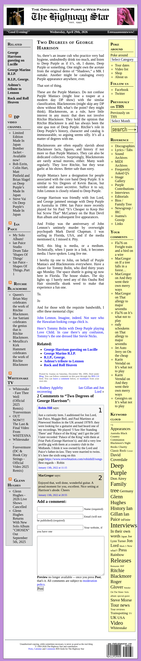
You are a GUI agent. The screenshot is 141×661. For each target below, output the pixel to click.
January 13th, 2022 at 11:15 (52, 467)
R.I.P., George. (18, 79)
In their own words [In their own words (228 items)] (120, 533)
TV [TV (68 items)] (130, 613)
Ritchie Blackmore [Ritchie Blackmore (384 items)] (120, 573)
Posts (30, 649)
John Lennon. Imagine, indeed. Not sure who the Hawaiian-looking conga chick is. (70, 319)
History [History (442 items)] (117, 508)
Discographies (125, 146)
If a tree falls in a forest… (122, 266)
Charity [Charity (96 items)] (123, 446)
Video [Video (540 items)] (116, 623)
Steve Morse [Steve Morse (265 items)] (121, 600)
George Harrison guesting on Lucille (16, 58)
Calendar (38, 649)
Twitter (120, 93)
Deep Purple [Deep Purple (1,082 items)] (118, 469)
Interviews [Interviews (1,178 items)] (123, 525)
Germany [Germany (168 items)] (126, 491)
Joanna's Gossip (121, 218)
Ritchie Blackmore (17, 286)
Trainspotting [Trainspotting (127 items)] (119, 613)
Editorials (121, 196)
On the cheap (123, 353)
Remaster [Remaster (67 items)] (114, 566)
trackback (84, 378)
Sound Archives (121, 155)
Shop (118, 73)
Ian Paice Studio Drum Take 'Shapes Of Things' (20, 250)
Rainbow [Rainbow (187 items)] (117, 554)
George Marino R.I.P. (60, 353)
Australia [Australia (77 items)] (115, 433)
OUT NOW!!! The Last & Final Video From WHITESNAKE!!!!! (27, 425)
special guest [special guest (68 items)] (123, 596)
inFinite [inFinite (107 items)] (125, 519)
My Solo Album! (19, 237)
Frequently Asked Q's (122, 171)
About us (121, 77)
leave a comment (61, 378)
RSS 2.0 (95, 376)
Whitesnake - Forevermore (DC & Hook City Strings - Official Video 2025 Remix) (22, 455)
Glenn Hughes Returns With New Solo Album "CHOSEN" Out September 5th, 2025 (21, 526)
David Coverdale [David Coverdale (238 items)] (118, 457)
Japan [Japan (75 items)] (124, 536)
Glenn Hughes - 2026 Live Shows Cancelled (20, 499)
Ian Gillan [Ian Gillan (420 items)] (121, 511)
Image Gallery (120, 179)
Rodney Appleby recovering (50, 389)
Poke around (119, 55)
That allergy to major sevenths (121, 303)
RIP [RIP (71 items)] (122, 566)
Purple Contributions (124, 187)
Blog (41, 376)
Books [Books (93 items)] (114, 446)
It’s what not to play (123, 316)
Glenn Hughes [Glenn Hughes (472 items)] (118, 499)
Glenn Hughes (16, 482)
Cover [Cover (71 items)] (130, 451)
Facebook (121, 89)
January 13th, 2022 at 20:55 (52, 495)
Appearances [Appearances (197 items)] (120, 429)
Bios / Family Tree (123, 202)
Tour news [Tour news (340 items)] (120, 605)
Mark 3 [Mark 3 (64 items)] (122, 546)
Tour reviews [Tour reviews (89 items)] (117, 609)
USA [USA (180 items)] (121, 618)
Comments (50, 649)
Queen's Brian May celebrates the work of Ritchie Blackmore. (21, 304)
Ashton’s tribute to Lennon (14, 89)
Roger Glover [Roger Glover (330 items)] (116, 584)
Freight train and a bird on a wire (124, 250)
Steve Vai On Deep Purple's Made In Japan (19, 206)
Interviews (122, 192)
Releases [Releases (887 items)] (120, 560)
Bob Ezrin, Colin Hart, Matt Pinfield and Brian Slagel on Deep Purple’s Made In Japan (21, 179)
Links (119, 224)
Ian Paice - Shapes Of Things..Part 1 (21, 268)
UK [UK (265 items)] (113, 617)
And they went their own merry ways (123, 283)
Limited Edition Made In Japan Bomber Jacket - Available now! (19, 146)
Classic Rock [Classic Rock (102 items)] (118, 450)
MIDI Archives (121, 163)
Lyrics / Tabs (124, 150)
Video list (121, 69)
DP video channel (15, 122)
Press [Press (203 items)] (123, 550)
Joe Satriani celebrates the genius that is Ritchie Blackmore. (21, 327)
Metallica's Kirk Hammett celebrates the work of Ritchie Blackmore (21, 352)
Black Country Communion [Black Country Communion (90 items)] (118, 436)
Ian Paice (13, 226)
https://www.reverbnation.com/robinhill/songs (73, 459)
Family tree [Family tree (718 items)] (118, 487)
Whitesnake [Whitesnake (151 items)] (118, 628)
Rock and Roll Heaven (18, 100)
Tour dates (122, 65)
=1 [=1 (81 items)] (111, 424)
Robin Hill (45, 408)
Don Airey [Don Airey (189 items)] (118, 478)
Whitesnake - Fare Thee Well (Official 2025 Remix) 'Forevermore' (22, 400)
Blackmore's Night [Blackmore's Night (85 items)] (120, 443)
